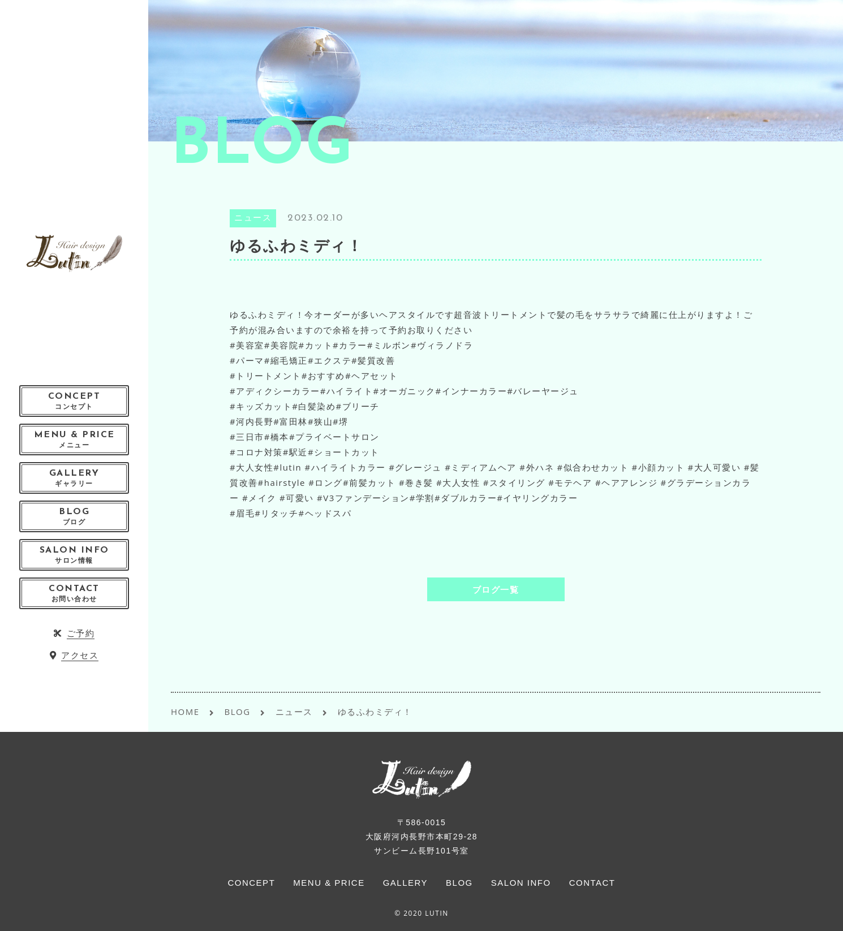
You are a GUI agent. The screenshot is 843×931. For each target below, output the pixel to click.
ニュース (253, 218)
